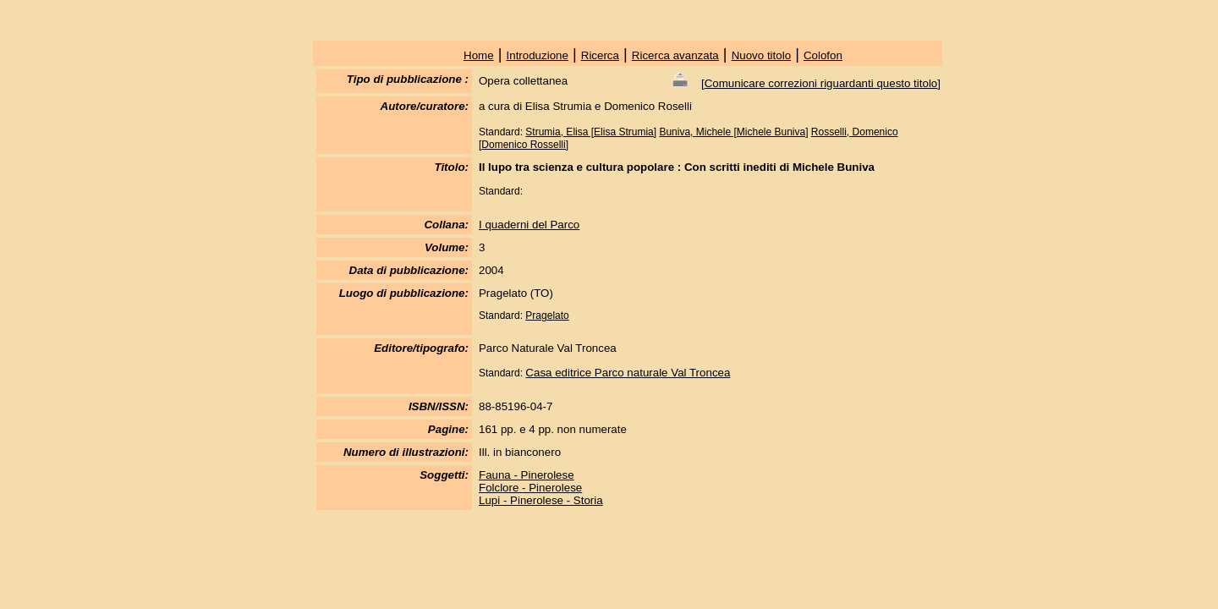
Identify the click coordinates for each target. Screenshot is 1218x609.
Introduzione (537, 55)
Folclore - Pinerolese (530, 487)
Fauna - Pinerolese (526, 475)
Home (479, 55)
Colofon (823, 55)
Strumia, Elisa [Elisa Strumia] (590, 132)
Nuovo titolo (761, 55)
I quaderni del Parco (529, 224)
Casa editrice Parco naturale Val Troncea (627, 372)
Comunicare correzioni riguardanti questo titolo (821, 83)
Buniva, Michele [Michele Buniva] (733, 132)
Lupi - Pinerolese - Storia (541, 500)
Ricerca (600, 55)
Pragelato (546, 315)
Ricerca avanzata (675, 55)
